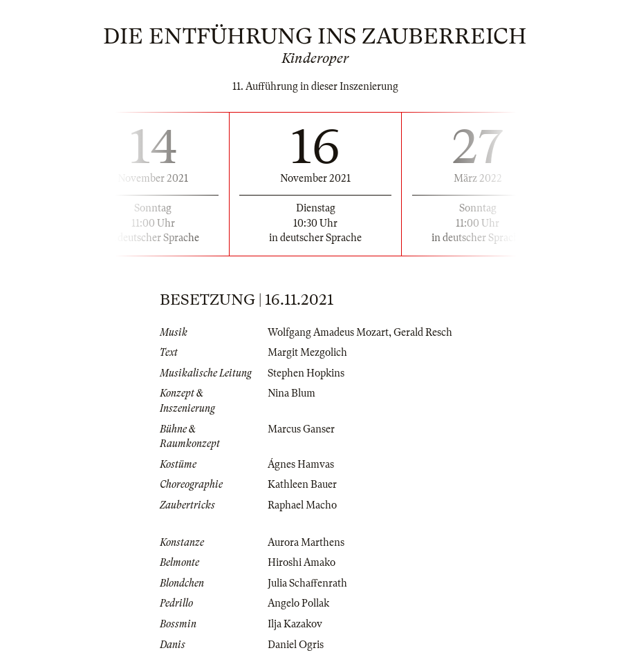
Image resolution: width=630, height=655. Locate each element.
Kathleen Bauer (302, 484)
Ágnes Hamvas (301, 464)
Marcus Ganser (301, 429)
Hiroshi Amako (301, 562)
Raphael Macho (302, 505)
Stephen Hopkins (306, 373)
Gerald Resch (422, 332)
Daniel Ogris (296, 644)
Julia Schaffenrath (307, 583)
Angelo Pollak (298, 603)
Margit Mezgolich (307, 352)
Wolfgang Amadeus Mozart (328, 332)
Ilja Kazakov (295, 623)
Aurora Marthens (306, 542)
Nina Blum (291, 393)
